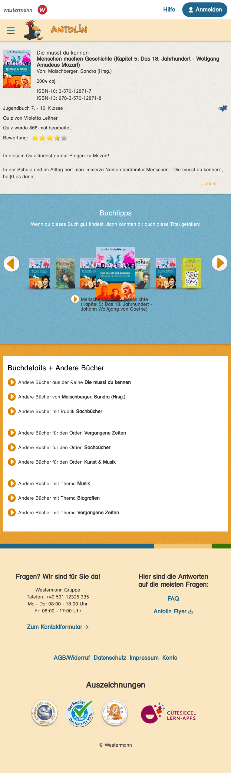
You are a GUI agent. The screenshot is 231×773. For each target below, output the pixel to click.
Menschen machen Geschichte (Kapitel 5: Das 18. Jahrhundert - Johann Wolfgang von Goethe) (116, 300)
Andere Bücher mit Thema (54, 483)
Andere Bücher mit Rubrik (60, 411)
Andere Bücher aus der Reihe (74, 382)
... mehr (209, 183)
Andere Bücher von (71, 397)
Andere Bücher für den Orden (72, 433)
